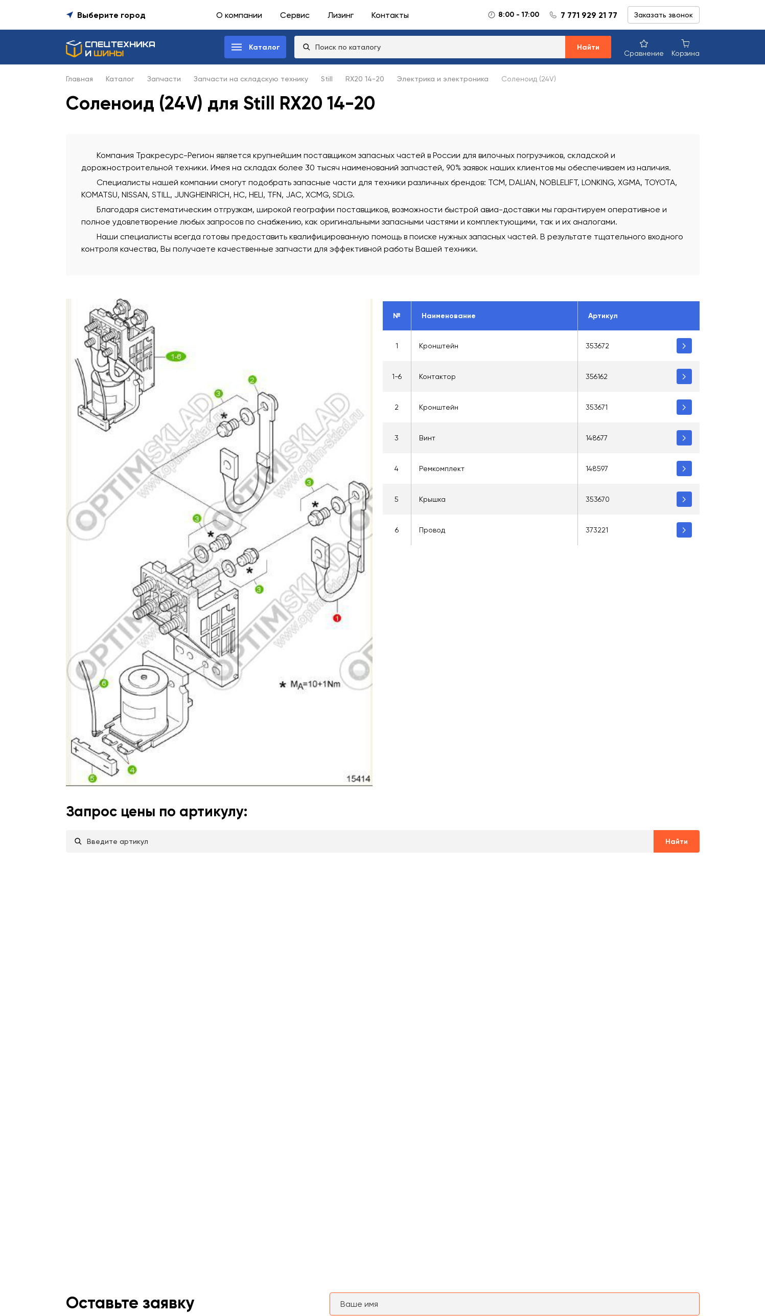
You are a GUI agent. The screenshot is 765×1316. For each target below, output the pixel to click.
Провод (432, 530)
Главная (79, 79)
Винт (427, 438)
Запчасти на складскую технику (251, 79)
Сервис (295, 15)
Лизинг (341, 15)
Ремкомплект (442, 468)
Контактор (437, 376)
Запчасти (164, 79)
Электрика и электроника (443, 79)
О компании (239, 15)
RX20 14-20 (364, 79)
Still (327, 79)
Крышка (432, 499)
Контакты (390, 15)
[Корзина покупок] (685, 47)
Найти (588, 47)
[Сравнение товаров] (644, 47)
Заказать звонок (663, 15)
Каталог (120, 79)
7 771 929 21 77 (589, 15)
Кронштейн (438, 346)
